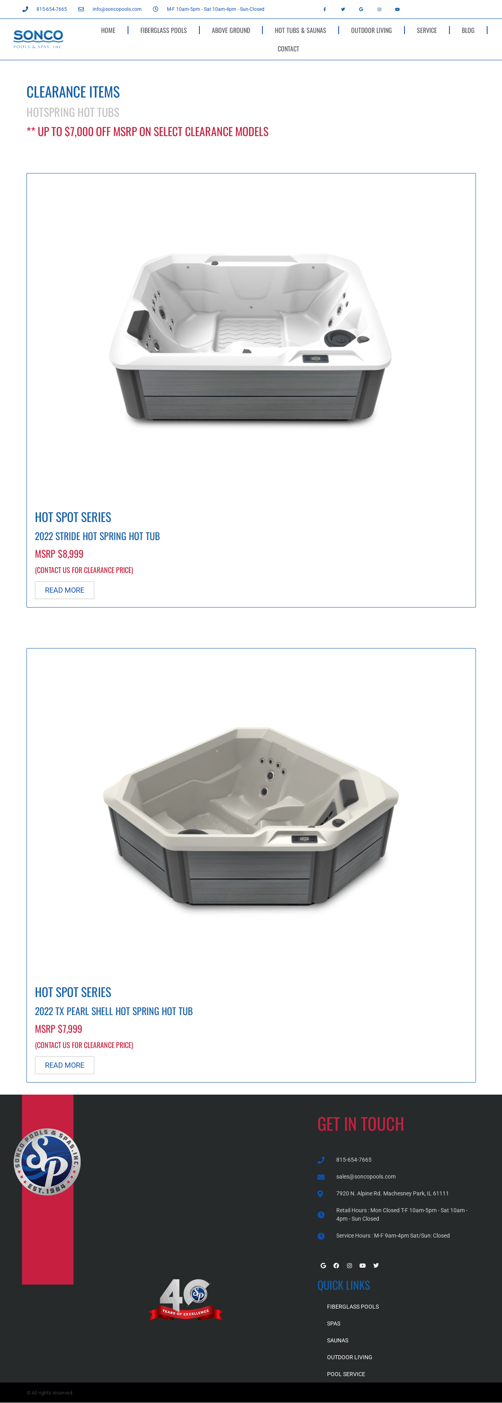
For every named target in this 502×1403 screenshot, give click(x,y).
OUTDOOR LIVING (371, 30)
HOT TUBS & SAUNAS (300, 30)
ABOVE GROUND (231, 30)
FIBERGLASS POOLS (163, 30)
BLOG (468, 30)
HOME (108, 30)
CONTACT (288, 48)
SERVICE (427, 30)
